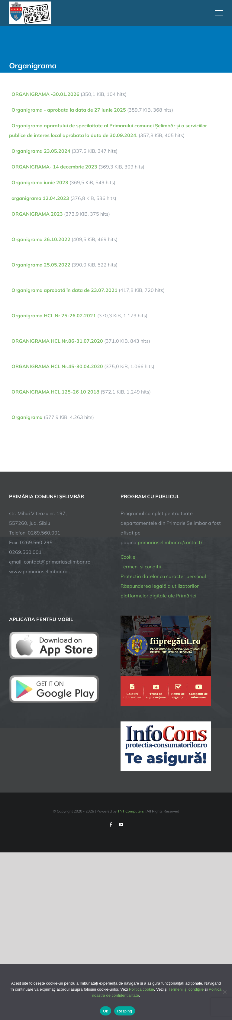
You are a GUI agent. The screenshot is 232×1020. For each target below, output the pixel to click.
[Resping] (224, 992)
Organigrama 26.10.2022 (40, 239)
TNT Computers (131, 811)
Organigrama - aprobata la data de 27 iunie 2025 (68, 110)
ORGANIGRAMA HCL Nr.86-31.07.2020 (57, 341)
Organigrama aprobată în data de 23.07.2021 (64, 290)
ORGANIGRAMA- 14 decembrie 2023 (54, 167)
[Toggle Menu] (219, 12)
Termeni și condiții (141, 567)
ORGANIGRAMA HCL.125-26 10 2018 (55, 392)
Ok (105, 1011)
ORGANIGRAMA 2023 (37, 214)
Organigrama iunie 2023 (39, 182)
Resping (124, 1011)
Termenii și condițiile (186, 989)
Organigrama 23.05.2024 (40, 151)
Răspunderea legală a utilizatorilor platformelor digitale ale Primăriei (160, 591)
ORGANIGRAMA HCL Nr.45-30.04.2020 (57, 366)
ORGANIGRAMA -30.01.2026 (45, 94)
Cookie (128, 557)
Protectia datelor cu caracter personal (163, 576)
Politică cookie (141, 989)
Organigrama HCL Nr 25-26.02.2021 (53, 315)
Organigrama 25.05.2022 (40, 265)
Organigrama (27, 417)
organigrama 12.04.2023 (40, 198)
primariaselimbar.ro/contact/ (170, 542)
